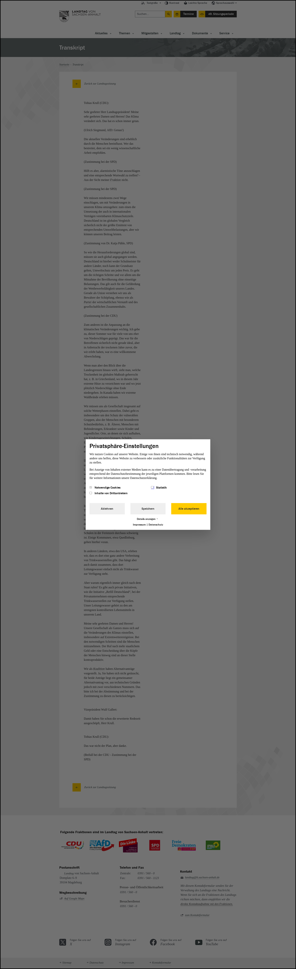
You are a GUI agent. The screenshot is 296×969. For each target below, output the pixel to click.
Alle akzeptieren (188, 509)
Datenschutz (156, 524)
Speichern (148, 509)
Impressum (139, 524)
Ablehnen (107, 509)
